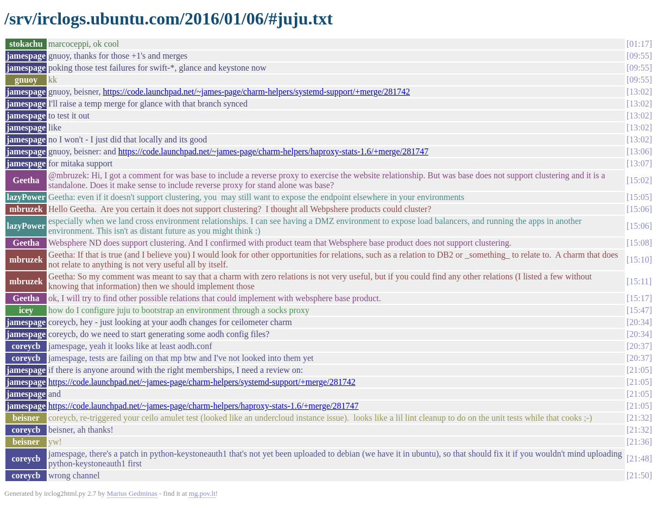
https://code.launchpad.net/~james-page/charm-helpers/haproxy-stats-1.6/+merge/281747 (273, 151)
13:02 (639, 91)
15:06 (639, 209)
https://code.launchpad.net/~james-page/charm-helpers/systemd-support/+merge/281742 (256, 91)
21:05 (639, 370)
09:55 (639, 55)
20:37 (639, 346)
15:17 (639, 298)
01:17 (639, 43)
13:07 (639, 163)
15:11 (639, 281)
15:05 (639, 197)
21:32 (639, 417)
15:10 (639, 259)
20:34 (639, 322)
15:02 (639, 180)
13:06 (639, 151)
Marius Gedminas (132, 493)
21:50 (639, 475)
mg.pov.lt (202, 493)
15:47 (639, 310)
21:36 (639, 441)
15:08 (639, 242)
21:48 (639, 458)
